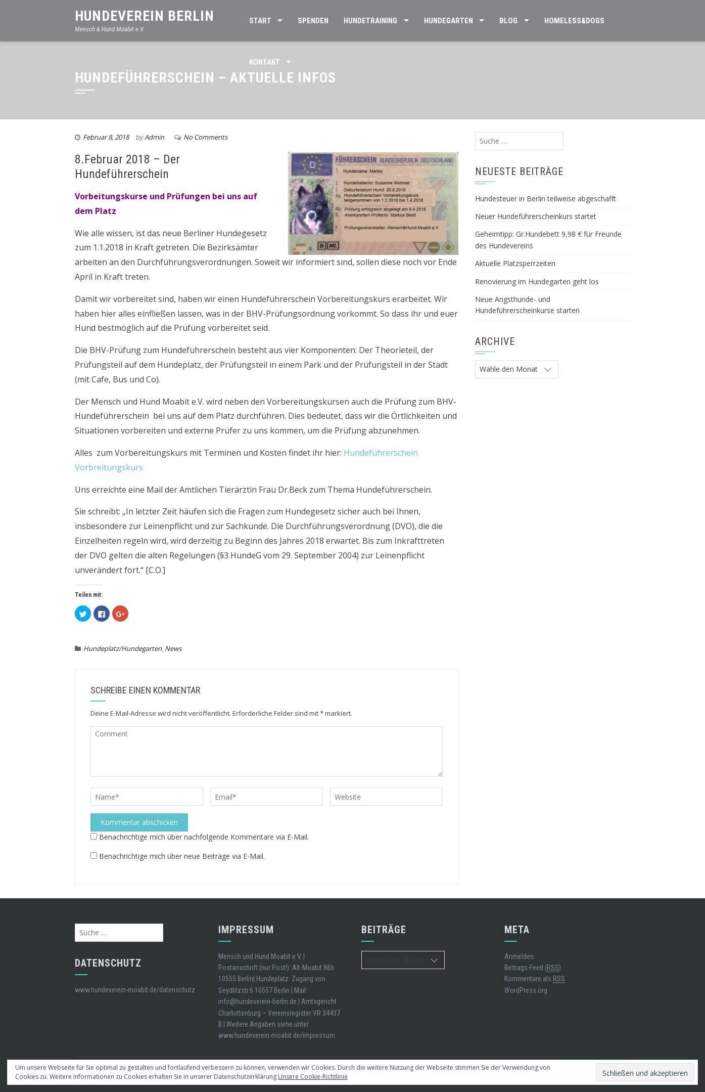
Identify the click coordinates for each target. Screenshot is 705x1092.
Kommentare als (534, 979)
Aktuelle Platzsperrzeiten (515, 263)
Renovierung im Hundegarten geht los (537, 281)
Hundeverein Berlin (144, 16)
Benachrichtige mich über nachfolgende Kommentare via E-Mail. (204, 837)
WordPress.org (525, 990)
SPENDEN (313, 20)
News (173, 648)
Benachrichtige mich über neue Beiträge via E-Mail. (182, 856)
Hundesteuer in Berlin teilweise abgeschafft (545, 198)
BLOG (508, 20)
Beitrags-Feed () (532, 968)
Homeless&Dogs (574, 20)
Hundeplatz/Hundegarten (122, 648)
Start (260, 20)
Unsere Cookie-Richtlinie (313, 1076)
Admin (154, 137)
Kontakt (264, 62)
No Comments (205, 137)
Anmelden (519, 956)
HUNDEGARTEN (448, 20)
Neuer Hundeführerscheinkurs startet (535, 216)
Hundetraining (370, 20)
